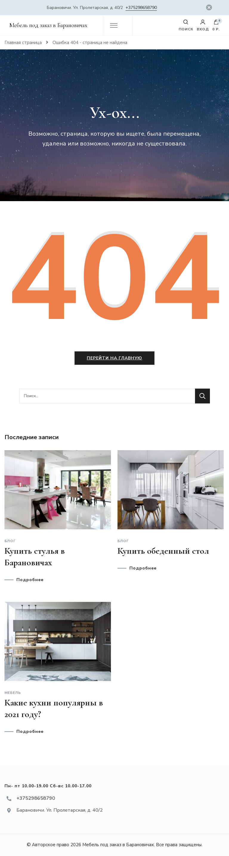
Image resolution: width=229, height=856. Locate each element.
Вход (203, 25)
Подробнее (30, 580)
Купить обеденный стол (163, 550)
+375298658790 (141, 7)
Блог (10, 541)
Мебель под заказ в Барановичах (48, 25)
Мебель (12, 693)
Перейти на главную (114, 358)
